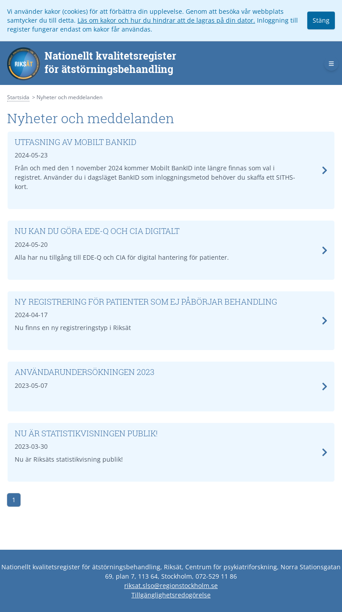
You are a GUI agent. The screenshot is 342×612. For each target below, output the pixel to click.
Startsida (18, 97)
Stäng (321, 20)
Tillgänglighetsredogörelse (171, 595)
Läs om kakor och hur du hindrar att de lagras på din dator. (166, 20)
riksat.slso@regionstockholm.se (171, 585)
